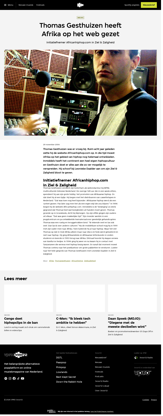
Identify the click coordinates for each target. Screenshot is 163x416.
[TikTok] (18, 378)
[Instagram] (10, 378)
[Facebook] (14, 378)
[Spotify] (5, 378)
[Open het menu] (9, 5)
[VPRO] (142, 373)
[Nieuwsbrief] (149, 5)
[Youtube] (22, 378)
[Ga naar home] (80, 5)
